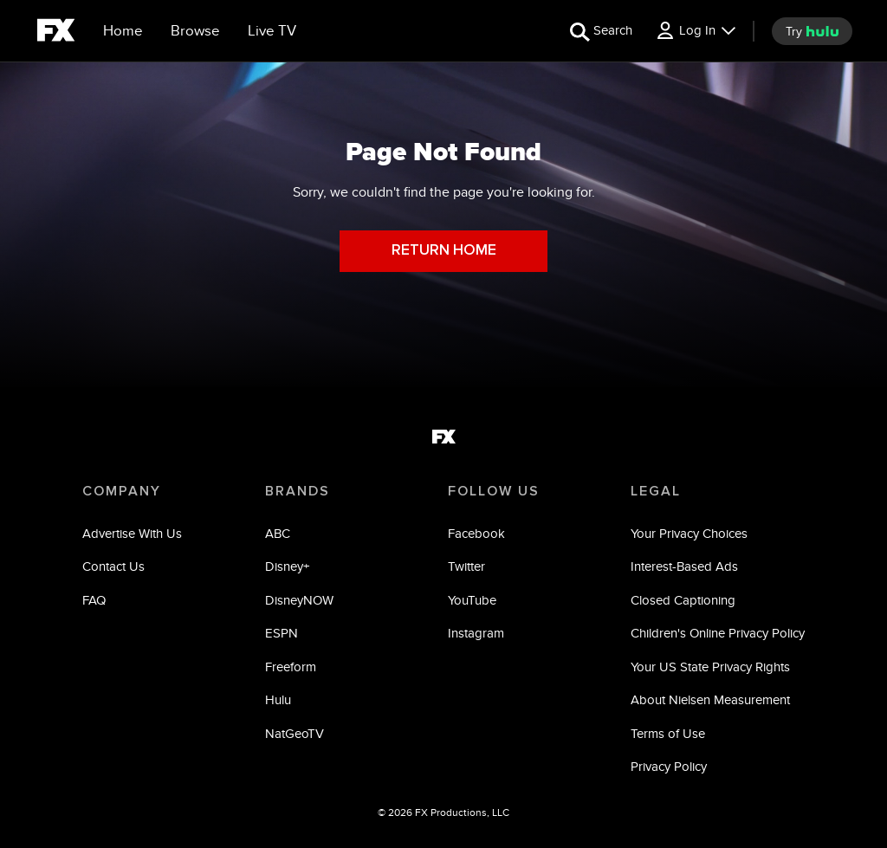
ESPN (281, 633)
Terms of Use (668, 733)
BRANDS (297, 491)
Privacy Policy (669, 766)
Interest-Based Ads (684, 566)
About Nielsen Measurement (710, 699)
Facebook (476, 533)
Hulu (278, 699)
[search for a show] (601, 31)
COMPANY (121, 491)
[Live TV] (272, 31)
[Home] (123, 31)
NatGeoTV (294, 733)
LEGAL (656, 491)
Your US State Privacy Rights (710, 666)
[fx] (56, 33)
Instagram (476, 633)
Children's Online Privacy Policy (718, 633)
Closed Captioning (683, 600)
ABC (277, 533)
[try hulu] (812, 31)
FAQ (94, 600)
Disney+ (287, 566)
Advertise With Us (132, 533)
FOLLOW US (494, 491)
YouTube (472, 600)
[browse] (195, 31)
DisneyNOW (299, 600)
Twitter (466, 566)
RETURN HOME (444, 250)
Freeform (290, 666)
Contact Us (113, 566)
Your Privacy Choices (689, 533)
